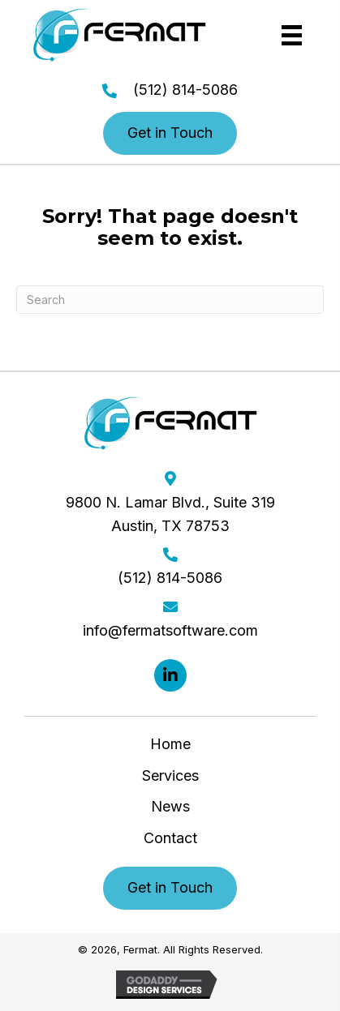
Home (170, 743)
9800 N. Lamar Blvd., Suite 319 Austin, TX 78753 (170, 514)
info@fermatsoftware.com (170, 630)
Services (170, 775)
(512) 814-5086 (185, 89)
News (170, 806)
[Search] (170, 299)
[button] (170, 133)
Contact (170, 837)
